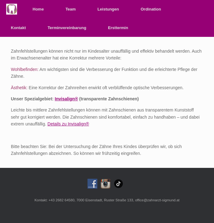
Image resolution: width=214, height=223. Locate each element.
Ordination (150, 9)
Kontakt (18, 27)
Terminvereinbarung (66, 27)
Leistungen (108, 9)
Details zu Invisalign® (68, 123)
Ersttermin (118, 27)
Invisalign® (66, 98)
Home (38, 9)
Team (70, 9)
